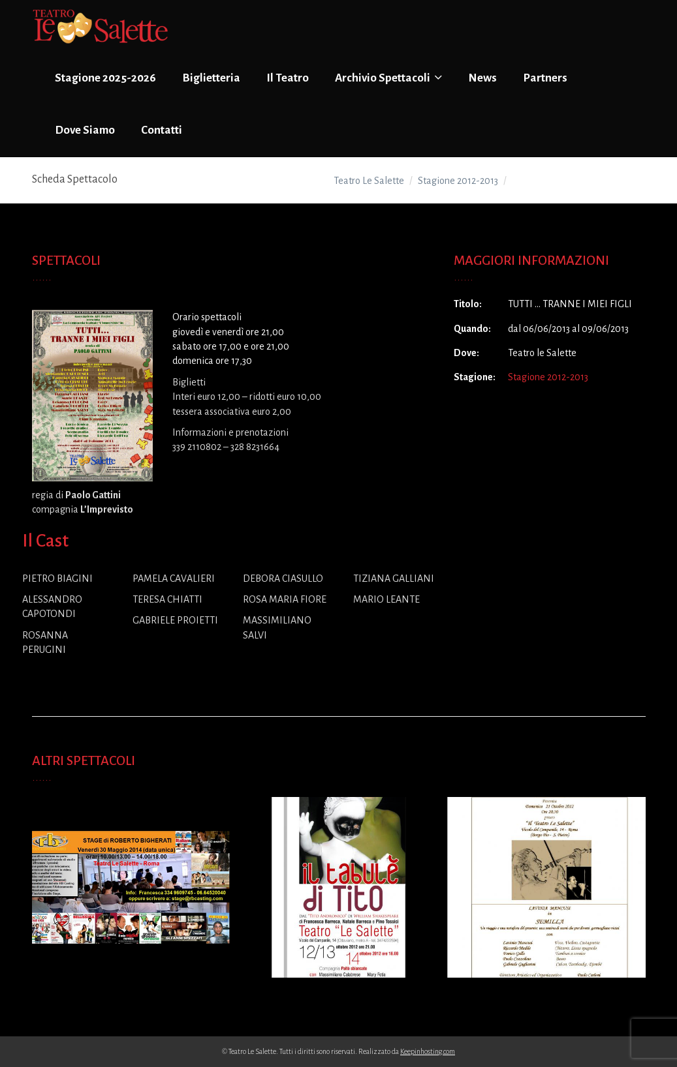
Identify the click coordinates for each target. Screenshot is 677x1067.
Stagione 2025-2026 (105, 78)
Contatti (161, 130)
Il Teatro (287, 78)
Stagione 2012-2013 (548, 377)
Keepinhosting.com (427, 1051)
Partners (545, 78)
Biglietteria (211, 78)
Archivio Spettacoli (388, 77)
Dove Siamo (85, 130)
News (482, 78)
